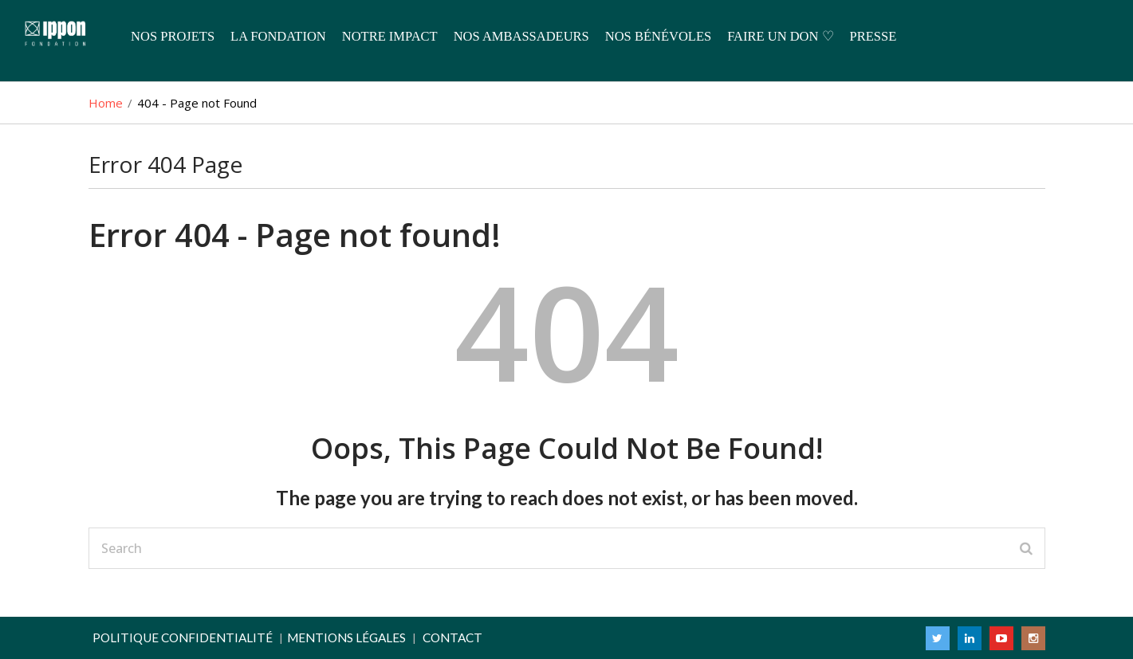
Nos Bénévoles (658, 36)
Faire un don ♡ (780, 36)
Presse (873, 36)
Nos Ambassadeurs (521, 36)
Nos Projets (172, 36)
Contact (452, 637)
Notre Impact (390, 36)
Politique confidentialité (182, 637)
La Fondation (278, 36)
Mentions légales (346, 637)
